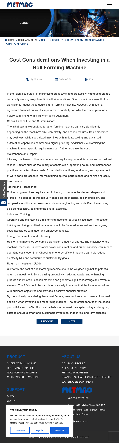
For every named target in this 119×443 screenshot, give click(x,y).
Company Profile (73, 363)
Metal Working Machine (23, 377)
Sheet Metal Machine (21, 363)
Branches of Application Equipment (87, 377)
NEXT (72, 321)
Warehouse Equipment (77, 381)
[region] (39, 421)
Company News (28, 40)
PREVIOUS (47, 321)
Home (12, 40)
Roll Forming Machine (22, 372)
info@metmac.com (78, 421)
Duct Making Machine (21, 368)
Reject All (40, 430)
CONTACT (13, 400)
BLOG (10, 396)
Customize (20, 430)
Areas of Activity (74, 368)
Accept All (59, 430)
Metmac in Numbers (75, 372)
